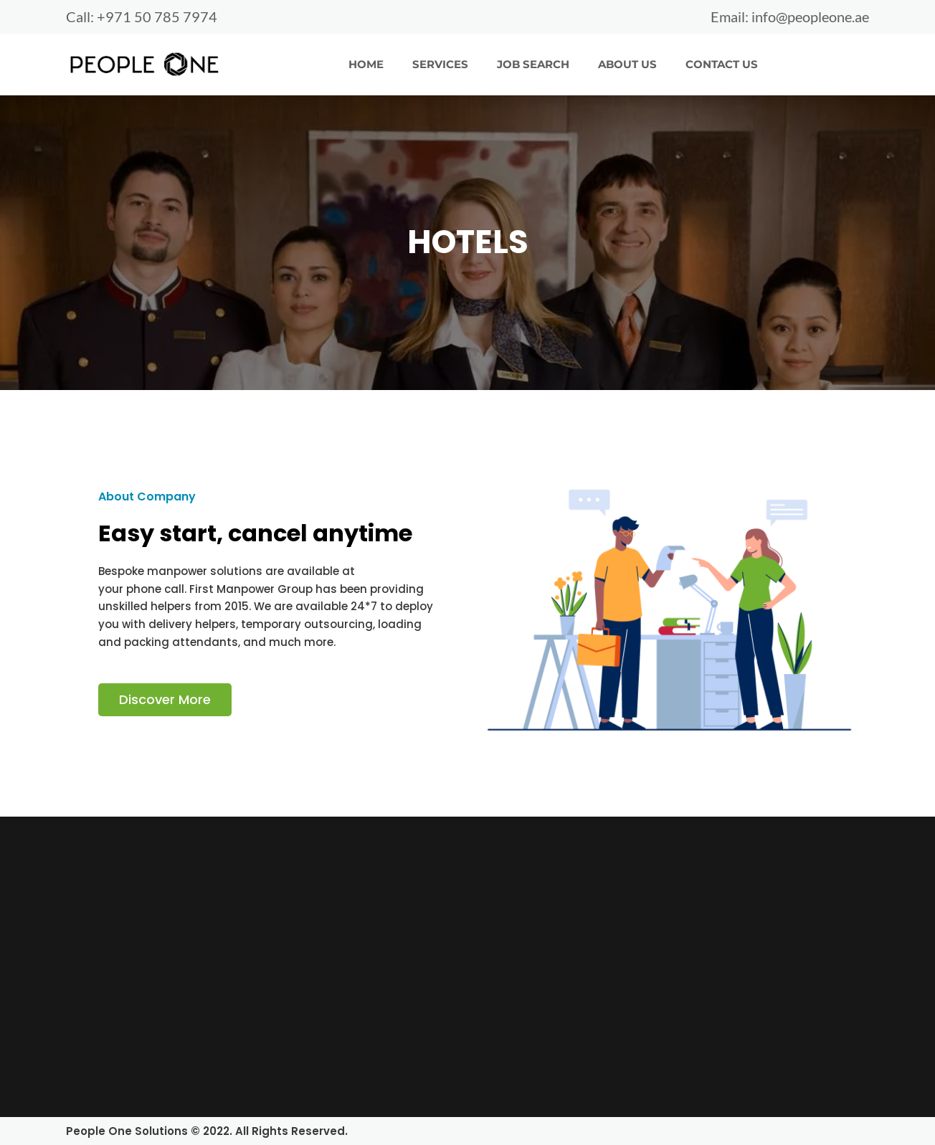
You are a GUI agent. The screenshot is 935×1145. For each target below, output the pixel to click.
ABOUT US (627, 63)
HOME (366, 63)
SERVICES (440, 63)
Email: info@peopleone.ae (790, 16)
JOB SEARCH (533, 63)
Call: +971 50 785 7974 (141, 16)
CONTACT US (721, 63)
